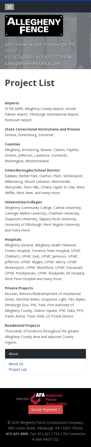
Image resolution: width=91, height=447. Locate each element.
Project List (18, 369)
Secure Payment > (45, 409)
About (13, 353)
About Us (16, 363)
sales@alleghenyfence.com (32, 63)
